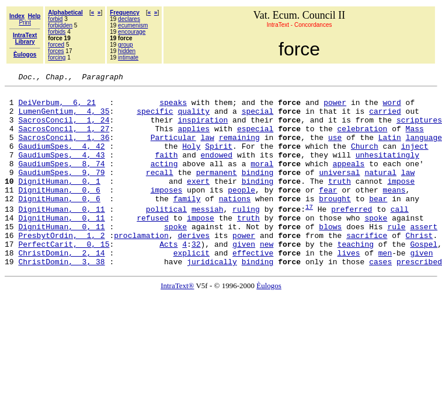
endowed (216, 170)
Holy (191, 160)
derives (194, 266)
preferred (351, 235)
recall (159, 191)
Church (364, 160)
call (400, 235)
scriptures (419, 128)
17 (309, 232)
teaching (355, 277)
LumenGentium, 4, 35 (63, 118)
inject (415, 160)
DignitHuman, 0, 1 (59, 202)
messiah (208, 235)
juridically (212, 298)
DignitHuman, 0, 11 (61, 235)
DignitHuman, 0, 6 (59, 212)
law (207, 149)
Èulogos (268, 322)
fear (328, 212)
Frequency (125, 12)
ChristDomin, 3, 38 (61, 298)
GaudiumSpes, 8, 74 (61, 181)
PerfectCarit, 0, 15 (63, 277)
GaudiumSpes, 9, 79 (61, 191)
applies (194, 139)
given (243, 277)
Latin (389, 149)
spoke (375, 245)
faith (166, 170)
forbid (55, 19)
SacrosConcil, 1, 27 (63, 139)
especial (255, 139)
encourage (131, 32)
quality (194, 118)
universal (339, 191)
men (385, 287)
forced (56, 44)
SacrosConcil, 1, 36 (63, 149)
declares (129, 19)
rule (396, 256)
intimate (128, 57)
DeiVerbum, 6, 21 (57, 107)
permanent (216, 191)
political (166, 235)
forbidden (60, 25)
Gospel (423, 277)
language (424, 149)
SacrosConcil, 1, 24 (63, 128)
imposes (167, 212)
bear (378, 223)
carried (385, 118)
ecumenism (133, 25)
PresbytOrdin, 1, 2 (61, 266)
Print (25, 22)
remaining (239, 149)
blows (330, 256)
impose (401, 202)
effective (252, 287)
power (334, 107)
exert (198, 202)
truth (339, 202)
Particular (173, 149)
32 (196, 277)
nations (235, 223)
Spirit (218, 160)
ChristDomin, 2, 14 (61, 287)
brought (335, 223)
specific (155, 118)
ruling (246, 235)
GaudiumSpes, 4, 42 (61, 160)
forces (56, 51)
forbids (56, 32)
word (392, 107)
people (241, 212)
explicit (191, 287)
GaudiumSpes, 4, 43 (61, 170)
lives (348, 287)
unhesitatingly (387, 170)
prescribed (419, 298)
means (394, 212)
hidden (126, 51)
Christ (419, 266)
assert (423, 256)
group (125, 44)
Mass (415, 139)
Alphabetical (65, 12)
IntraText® (177, 322)
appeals (349, 181)
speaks (173, 107)
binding (258, 191)
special (258, 118)
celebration (362, 139)
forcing (56, 57)
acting (164, 181)
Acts (168, 277)
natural (380, 191)
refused (153, 245)
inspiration (203, 128)
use (335, 149)
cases (380, 298)
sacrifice (366, 266)
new (266, 277)
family (187, 223)
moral (261, 181)
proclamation (141, 266)
